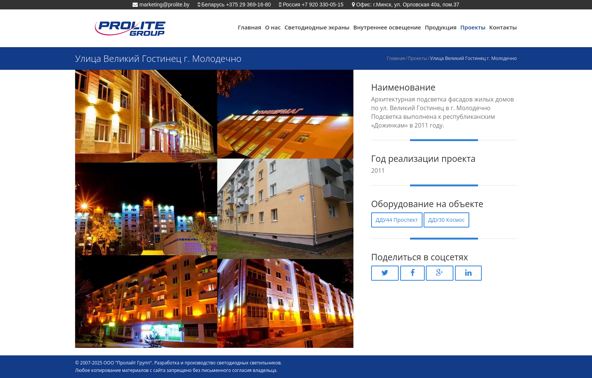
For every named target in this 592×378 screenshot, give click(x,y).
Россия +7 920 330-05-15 (312, 5)
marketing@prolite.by (163, 5)
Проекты (473, 27)
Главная (249, 27)
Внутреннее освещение (387, 27)
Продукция (440, 27)
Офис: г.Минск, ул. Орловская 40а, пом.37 (407, 5)
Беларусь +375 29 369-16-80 (235, 5)
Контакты (503, 27)
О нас (273, 27)
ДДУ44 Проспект (397, 219)
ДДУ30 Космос (446, 219)
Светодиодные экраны (316, 27)
